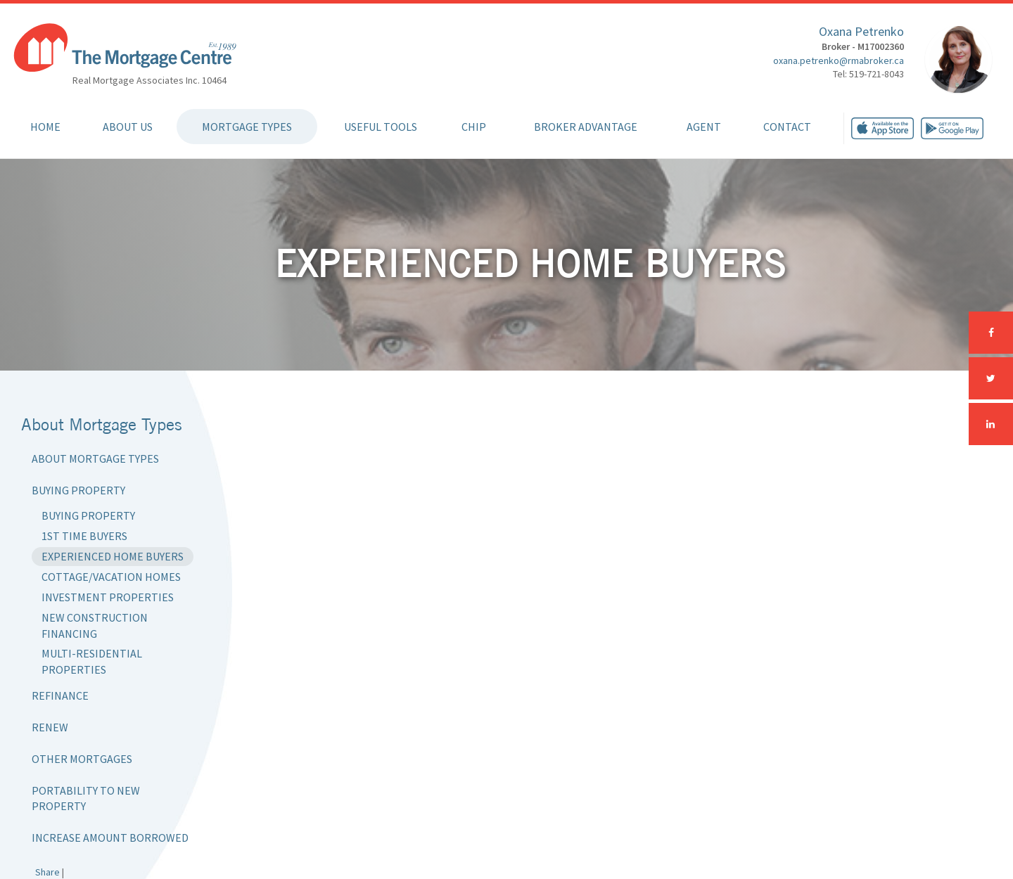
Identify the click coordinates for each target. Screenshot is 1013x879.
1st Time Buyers (84, 536)
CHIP (473, 127)
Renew (50, 727)
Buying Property (78, 490)
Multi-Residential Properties (92, 661)
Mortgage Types (247, 127)
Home (45, 127)
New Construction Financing (95, 625)
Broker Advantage (585, 127)
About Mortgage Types (95, 458)
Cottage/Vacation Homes (111, 577)
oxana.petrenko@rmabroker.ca (838, 60)
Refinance (60, 695)
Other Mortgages (82, 759)
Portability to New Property (86, 798)
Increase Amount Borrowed (110, 837)
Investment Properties (108, 597)
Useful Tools (380, 127)
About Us (128, 127)
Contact (787, 127)
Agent (704, 127)
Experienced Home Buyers (113, 556)
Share (47, 872)
